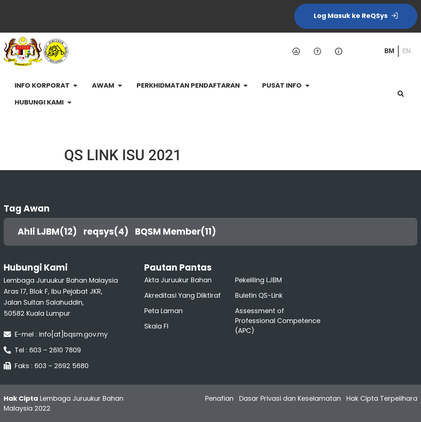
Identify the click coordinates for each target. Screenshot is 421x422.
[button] (401, 94)
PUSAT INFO (285, 85)
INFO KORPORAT (46, 85)
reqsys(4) (108, 231)
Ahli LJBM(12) (50, 231)
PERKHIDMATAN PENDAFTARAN (192, 85)
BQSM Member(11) (178, 231)
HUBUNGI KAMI (43, 102)
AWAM (107, 85)
